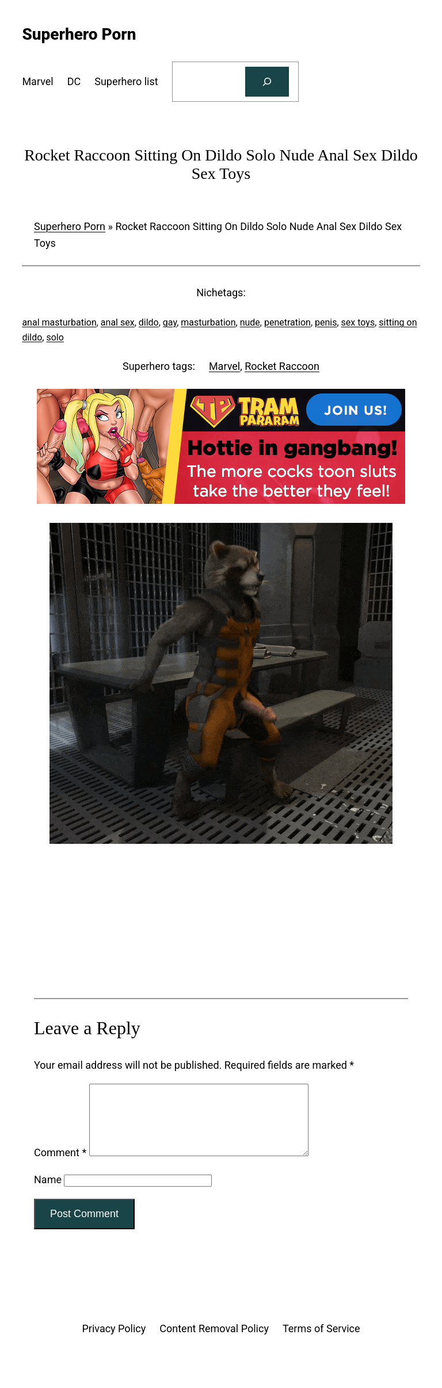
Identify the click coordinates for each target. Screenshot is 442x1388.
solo (54, 337)
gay (170, 322)
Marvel (224, 366)
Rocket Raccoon (282, 366)
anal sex (118, 322)
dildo (149, 322)
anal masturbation (59, 322)
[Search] (267, 82)
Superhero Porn (69, 226)
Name (48, 1193)
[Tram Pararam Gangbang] (221, 500)
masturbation (208, 322)
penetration (287, 322)
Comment (60, 1166)
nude (250, 322)
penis (326, 322)
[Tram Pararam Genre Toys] (221, 952)
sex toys (358, 322)
